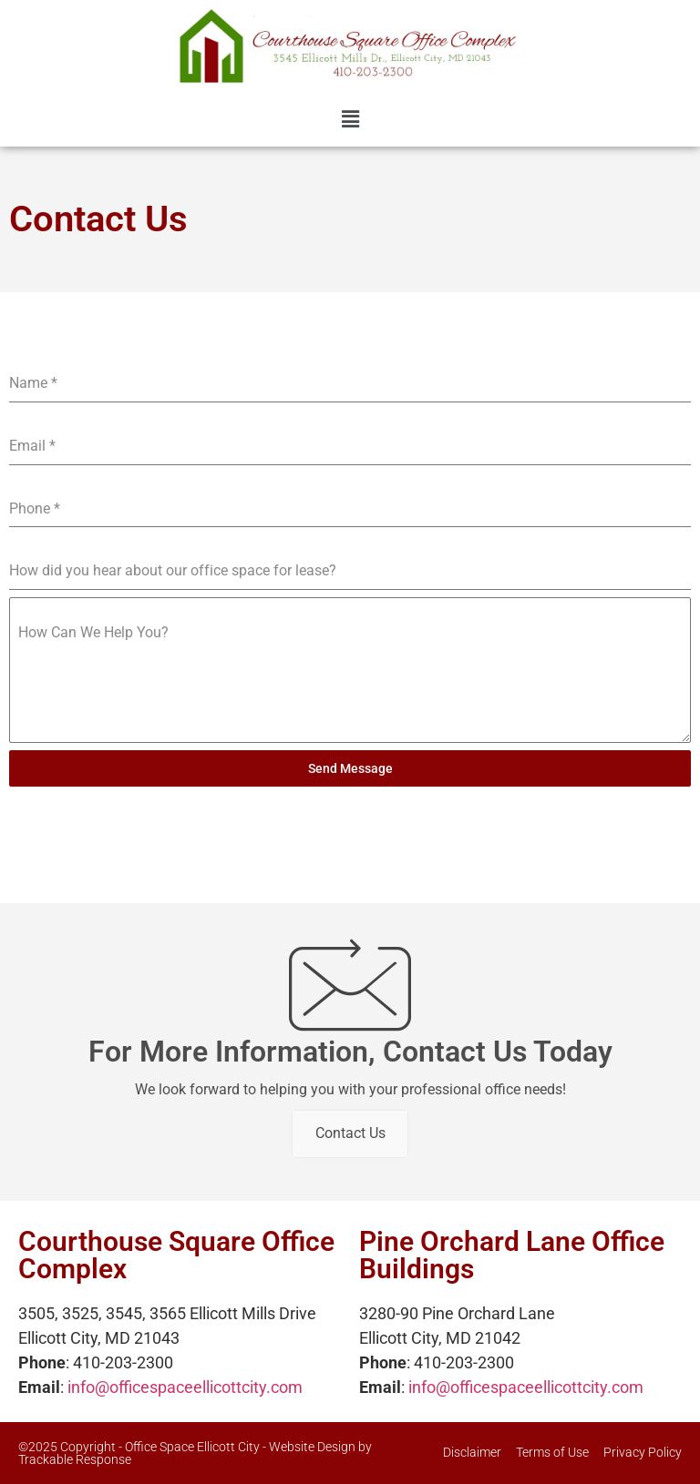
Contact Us (350, 1134)
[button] (350, 120)
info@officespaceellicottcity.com (185, 1387)
